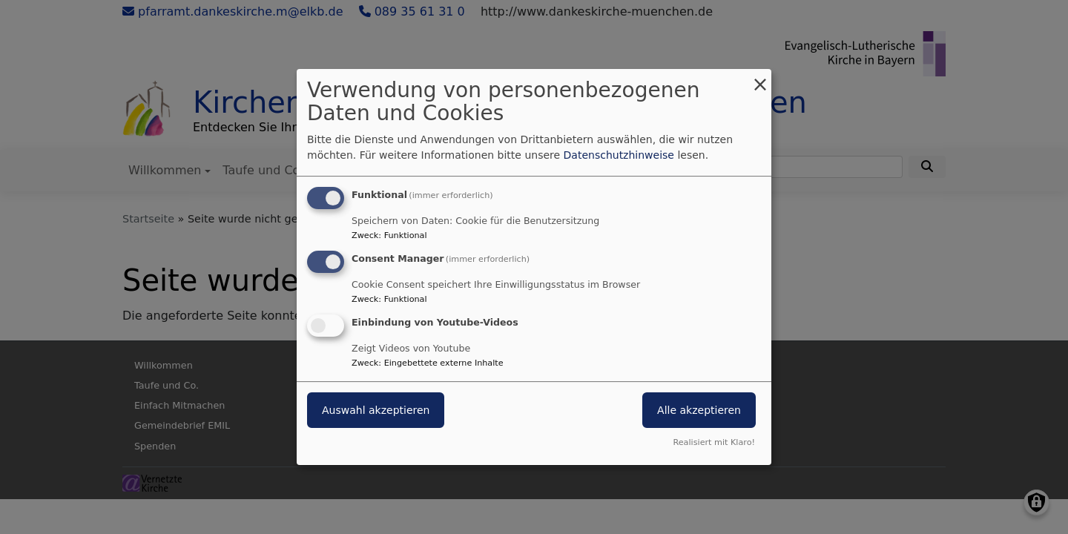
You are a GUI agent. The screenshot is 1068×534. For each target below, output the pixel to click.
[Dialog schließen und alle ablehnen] (760, 78)
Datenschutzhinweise (619, 155)
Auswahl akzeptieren (375, 410)
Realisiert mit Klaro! (714, 442)
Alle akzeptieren (699, 410)
